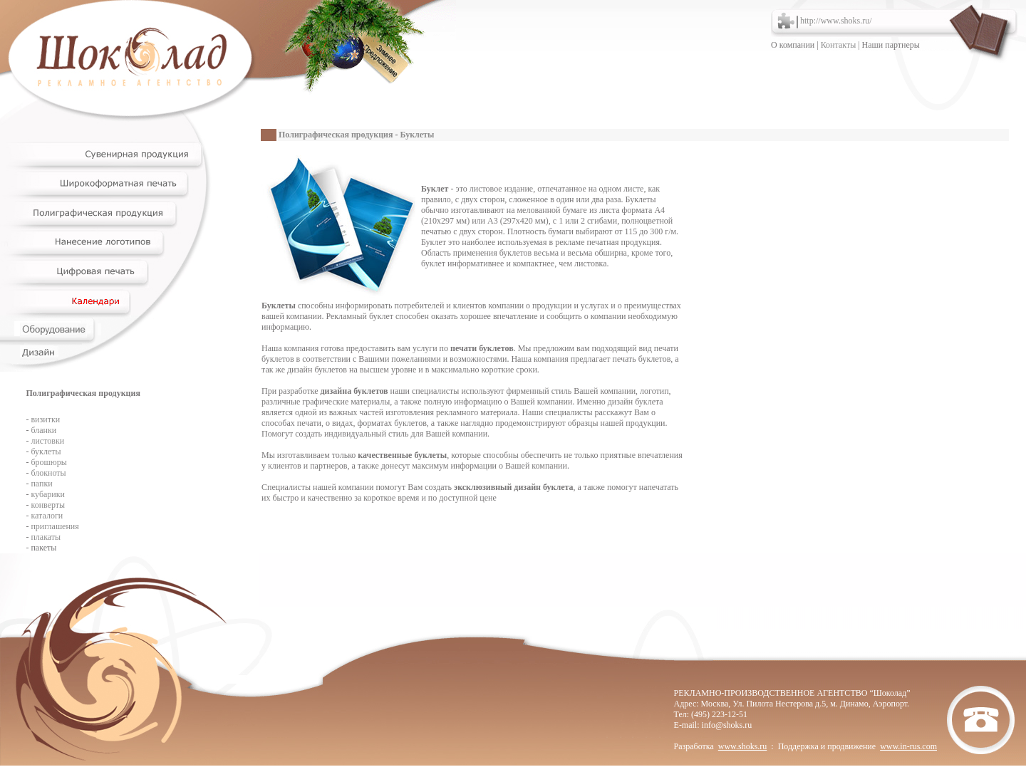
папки (41, 484)
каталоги (47, 516)
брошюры (48, 462)
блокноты (48, 473)
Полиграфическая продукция (336, 135)
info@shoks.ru (727, 725)
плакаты (46, 537)
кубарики (48, 494)
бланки (43, 430)
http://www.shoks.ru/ (836, 21)
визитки (45, 419)
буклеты (46, 451)
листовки (47, 441)
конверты (48, 505)
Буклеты (417, 135)
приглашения (54, 526)
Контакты (838, 45)
